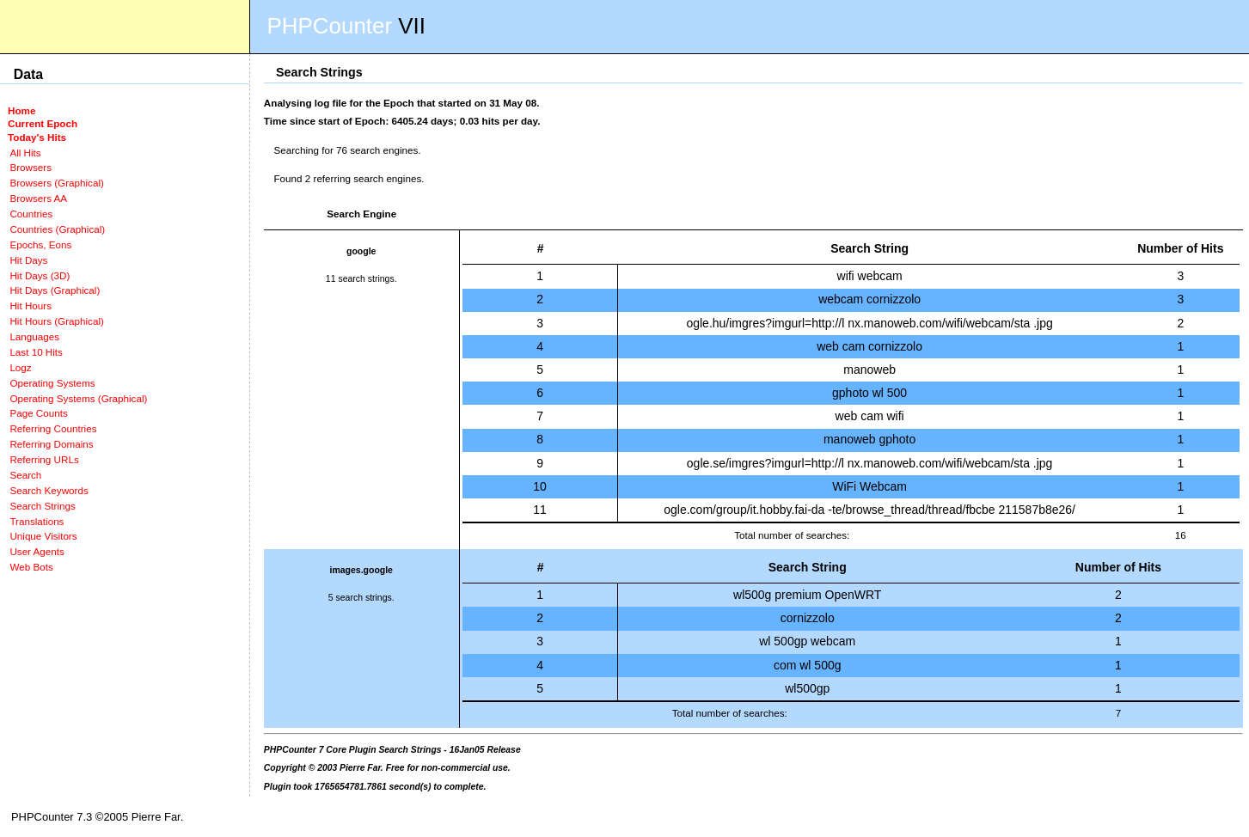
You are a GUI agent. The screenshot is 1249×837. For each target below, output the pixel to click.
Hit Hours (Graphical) (56, 321)
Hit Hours (30, 305)
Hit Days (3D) (39, 275)
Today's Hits (37, 137)
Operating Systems (52, 382)
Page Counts (38, 412)
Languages (34, 336)
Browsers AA (38, 198)
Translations (36, 521)
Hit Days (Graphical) (54, 290)
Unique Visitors (43, 535)
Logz (20, 367)
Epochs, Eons (40, 244)
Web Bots (30, 566)
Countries (30, 213)
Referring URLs (43, 459)
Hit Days (28, 260)
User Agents (36, 551)
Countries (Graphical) (57, 229)
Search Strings (42, 505)
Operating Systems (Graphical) (78, 398)
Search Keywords (48, 490)
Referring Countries (52, 428)
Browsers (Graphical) (56, 182)
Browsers (30, 167)
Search (25, 474)
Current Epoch (42, 123)
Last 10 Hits (36, 351)
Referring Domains (51, 443)
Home (21, 110)
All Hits (24, 152)
